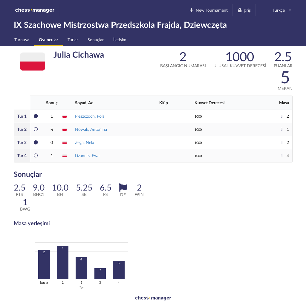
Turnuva (21, 39)
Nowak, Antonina (91, 129)
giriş (244, 10)
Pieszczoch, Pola (90, 116)
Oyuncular (48, 39)
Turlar (73, 39)
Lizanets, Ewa (87, 155)
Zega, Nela (84, 142)
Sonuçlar (96, 39)
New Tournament (208, 10)
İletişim (119, 39)
